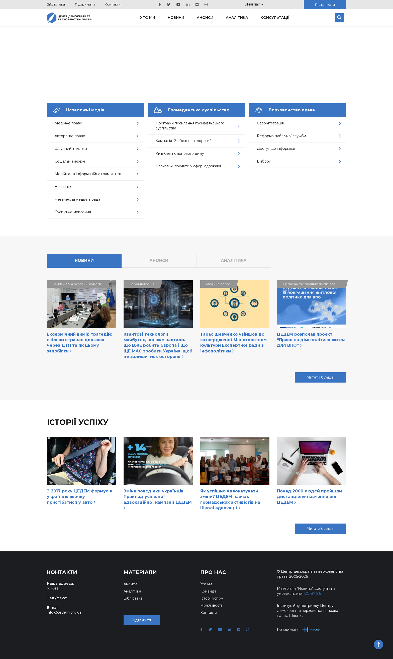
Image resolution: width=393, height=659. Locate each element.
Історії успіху (211, 598)
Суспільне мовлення (97, 212)
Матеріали (140, 572)
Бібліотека (56, 4)
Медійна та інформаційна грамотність (97, 174)
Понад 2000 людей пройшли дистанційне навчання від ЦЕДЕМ (309, 497)
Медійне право (97, 123)
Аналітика (237, 17)
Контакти (113, 4)
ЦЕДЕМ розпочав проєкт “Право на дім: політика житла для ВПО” (311, 340)
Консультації (275, 17)
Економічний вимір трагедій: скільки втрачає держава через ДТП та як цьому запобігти (79, 342)
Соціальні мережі (97, 161)
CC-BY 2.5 (312, 593)
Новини (176, 17)
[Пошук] (339, 17)
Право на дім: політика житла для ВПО (309, 285)
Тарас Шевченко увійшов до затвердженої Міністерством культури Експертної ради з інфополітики (233, 342)
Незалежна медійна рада (97, 199)
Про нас (213, 572)
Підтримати (85, 4)
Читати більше (320, 377)
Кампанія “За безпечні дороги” (198, 140)
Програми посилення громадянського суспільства (198, 125)
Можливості (211, 605)
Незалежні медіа (78, 110)
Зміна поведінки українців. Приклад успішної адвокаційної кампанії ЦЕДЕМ (158, 499)
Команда (208, 591)
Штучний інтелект (97, 148)
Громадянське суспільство (191, 110)
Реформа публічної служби (299, 136)
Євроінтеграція (299, 123)
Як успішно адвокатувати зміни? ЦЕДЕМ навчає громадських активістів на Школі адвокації (230, 499)
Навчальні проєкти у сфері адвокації (198, 166)
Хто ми (147, 17)
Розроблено (298, 629)
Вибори (299, 161)
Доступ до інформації (299, 148)
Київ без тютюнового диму (198, 153)
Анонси (205, 17)
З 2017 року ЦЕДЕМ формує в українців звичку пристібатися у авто (79, 497)
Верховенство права (285, 110)
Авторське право (97, 136)
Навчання (97, 186)
